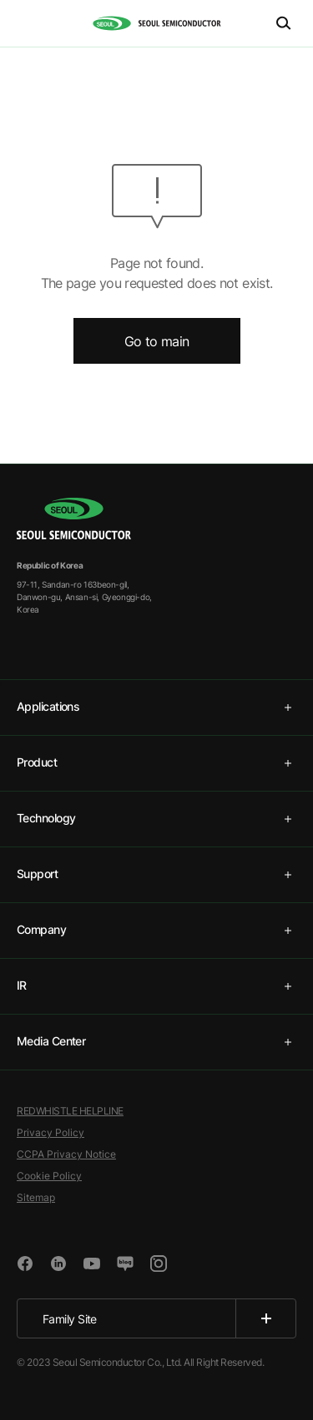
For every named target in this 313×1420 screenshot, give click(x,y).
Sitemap (36, 1197)
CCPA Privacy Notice (66, 1154)
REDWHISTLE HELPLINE (70, 1111)
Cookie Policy (49, 1175)
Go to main (156, 341)
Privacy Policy (50, 1132)
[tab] (156, 707)
